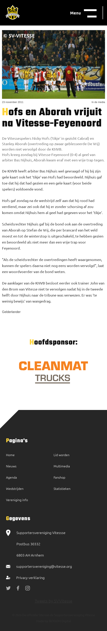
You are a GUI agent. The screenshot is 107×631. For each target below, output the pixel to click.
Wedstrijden (14, 488)
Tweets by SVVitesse (53, 600)
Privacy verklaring (30, 577)
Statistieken (62, 488)
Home (10, 455)
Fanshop (59, 477)
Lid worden (61, 455)
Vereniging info (17, 499)
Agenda (11, 477)
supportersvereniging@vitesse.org (44, 566)
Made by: (42, 621)
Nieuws (11, 466)
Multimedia (62, 466)
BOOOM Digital (60, 621)
